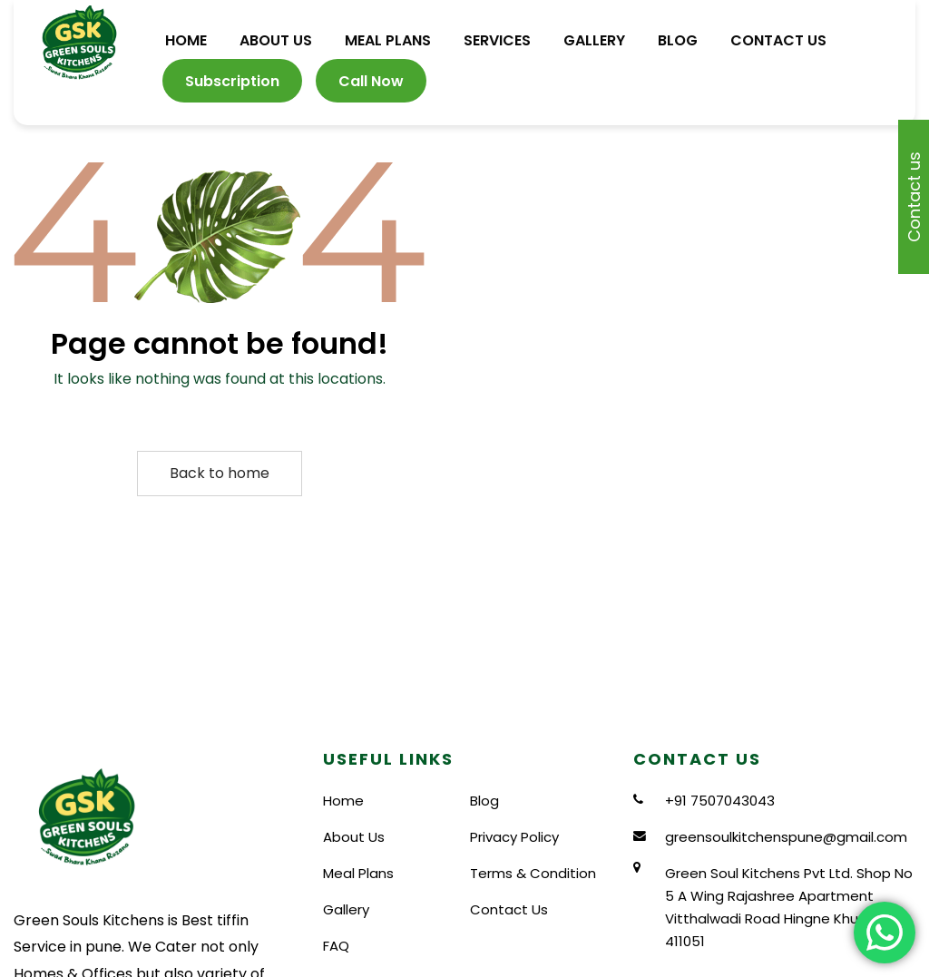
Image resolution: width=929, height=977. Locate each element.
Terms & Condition (533, 873)
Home (343, 800)
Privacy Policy (514, 836)
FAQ (336, 945)
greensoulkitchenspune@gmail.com (786, 836)
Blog (484, 800)
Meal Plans (358, 873)
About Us (354, 836)
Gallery (346, 909)
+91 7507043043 (720, 800)
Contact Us (509, 909)
